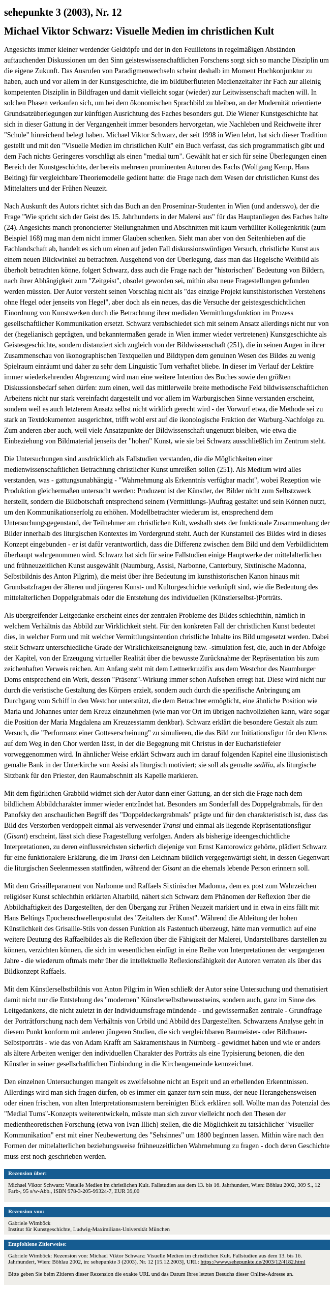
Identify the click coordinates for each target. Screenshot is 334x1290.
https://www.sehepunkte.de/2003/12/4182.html (253, 1261)
